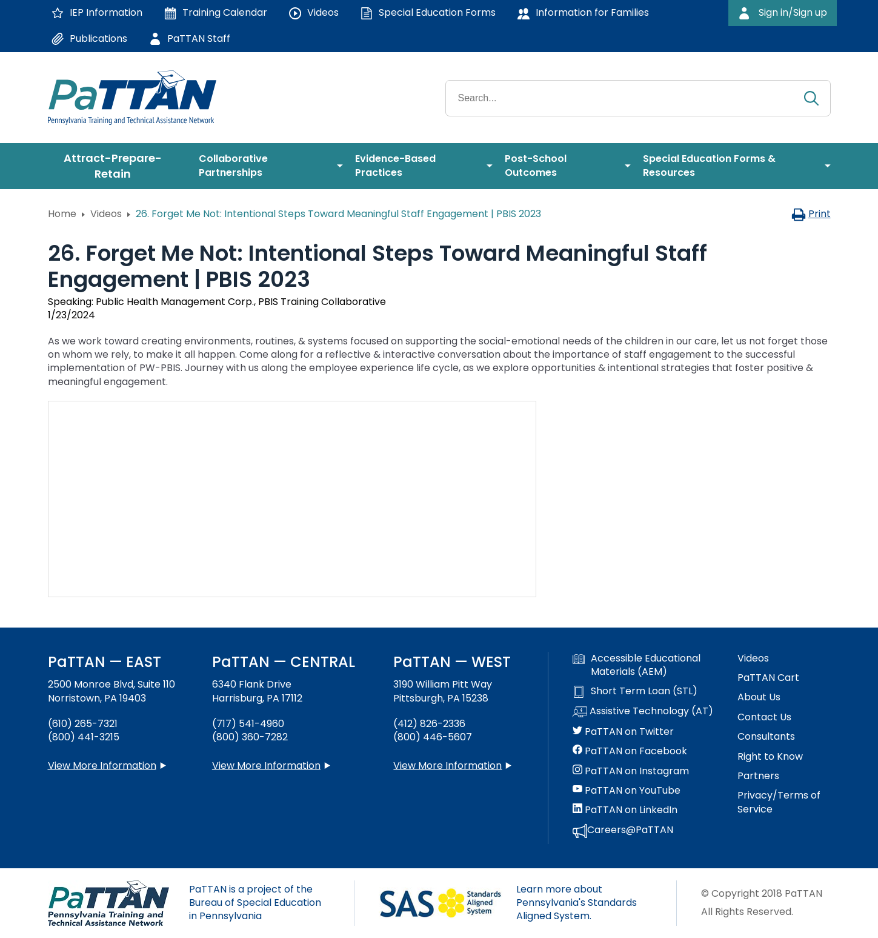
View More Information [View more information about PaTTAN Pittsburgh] (447, 765)
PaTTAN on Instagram (631, 771)
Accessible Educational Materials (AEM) (636, 665)
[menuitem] (117, 166)
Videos (106, 214)
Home (62, 214)
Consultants (766, 736)
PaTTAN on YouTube (626, 790)
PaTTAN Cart (768, 678)
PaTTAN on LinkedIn (625, 810)
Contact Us (764, 717)
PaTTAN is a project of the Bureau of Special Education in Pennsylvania (255, 902)
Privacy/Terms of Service (778, 802)
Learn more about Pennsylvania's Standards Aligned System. (576, 902)
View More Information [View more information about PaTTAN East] (102, 765)
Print (811, 214)
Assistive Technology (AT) (643, 712)
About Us (758, 697)
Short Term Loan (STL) (635, 691)
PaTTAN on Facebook (630, 751)
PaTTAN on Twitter (623, 732)
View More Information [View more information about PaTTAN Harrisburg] (266, 765)
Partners (758, 776)
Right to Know (770, 756)
